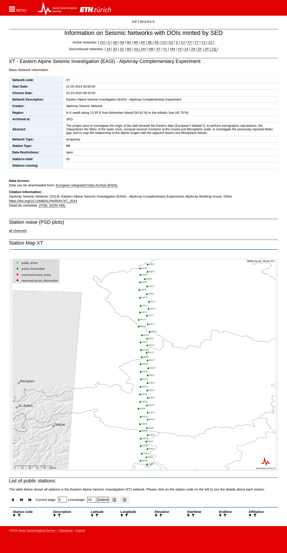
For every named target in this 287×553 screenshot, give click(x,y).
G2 (171, 42)
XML (62, 205)
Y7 (197, 42)
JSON (53, 205)
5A (122, 42)
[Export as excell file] (114, 500)
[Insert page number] (62, 500)
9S (157, 42)
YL (165, 49)
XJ (183, 42)
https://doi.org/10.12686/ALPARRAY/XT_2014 (43, 201)
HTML (43, 205)
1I (109, 42)
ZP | (207, 49)
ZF (199, 49)
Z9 (193, 49)
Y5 (180, 49)
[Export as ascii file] (124, 500)
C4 (164, 42)
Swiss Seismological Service (36, 530)
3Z (115, 49)
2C (122, 49)
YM (172, 49)
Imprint (80, 530)
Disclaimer (66, 530)
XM (151, 49)
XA (136, 49)
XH (143, 49)
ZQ (213, 49)
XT (158, 49)
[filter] (19, 515)
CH (103, 42)
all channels (18, 230)
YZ (204, 42)
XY (189, 42)
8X (143, 42)
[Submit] (103, 500)
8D (129, 42)
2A (109, 49)
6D (129, 49)
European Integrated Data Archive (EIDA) (86, 185)
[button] (18, 9)
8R (136, 42)
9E (150, 42)
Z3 (186, 49)
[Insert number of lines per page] (91, 500)
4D (115, 42)
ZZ (210, 42)
